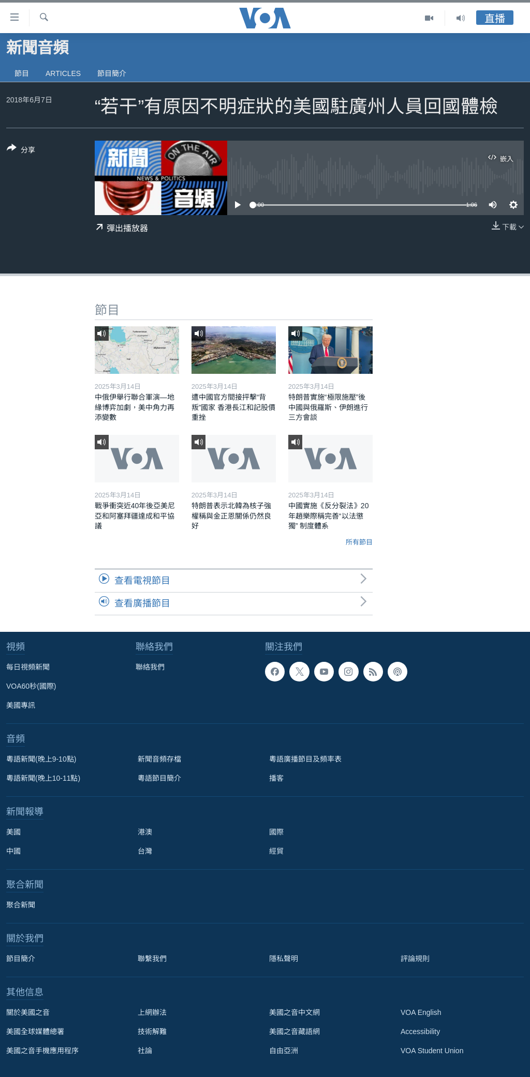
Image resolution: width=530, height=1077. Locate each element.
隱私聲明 (283, 958)
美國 (13, 832)
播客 (276, 778)
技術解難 (152, 1031)
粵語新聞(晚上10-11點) (43, 778)
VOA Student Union (432, 1050)
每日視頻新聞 (28, 667)
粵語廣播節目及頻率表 (305, 759)
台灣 (145, 851)
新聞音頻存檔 (159, 759)
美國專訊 (20, 705)
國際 (276, 832)
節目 (21, 73)
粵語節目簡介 (159, 778)
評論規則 (415, 958)
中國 (13, 851)
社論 (145, 1050)
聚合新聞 (20, 905)
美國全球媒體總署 (35, 1031)
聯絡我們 (150, 667)
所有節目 (359, 542)
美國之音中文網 (294, 1012)
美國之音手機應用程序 (42, 1050)
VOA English (421, 1012)
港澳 (145, 832)
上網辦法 (152, 1012)
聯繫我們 (152, 958)
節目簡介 (111, 73)
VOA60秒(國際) (31, 686)
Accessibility (420, 1031)
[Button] (21, 151)
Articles (63, 73)
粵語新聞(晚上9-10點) (41, 759)
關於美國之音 (28, 1012)
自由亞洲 (283, 1050)
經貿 (276, 851)
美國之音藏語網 (294, 1031)
